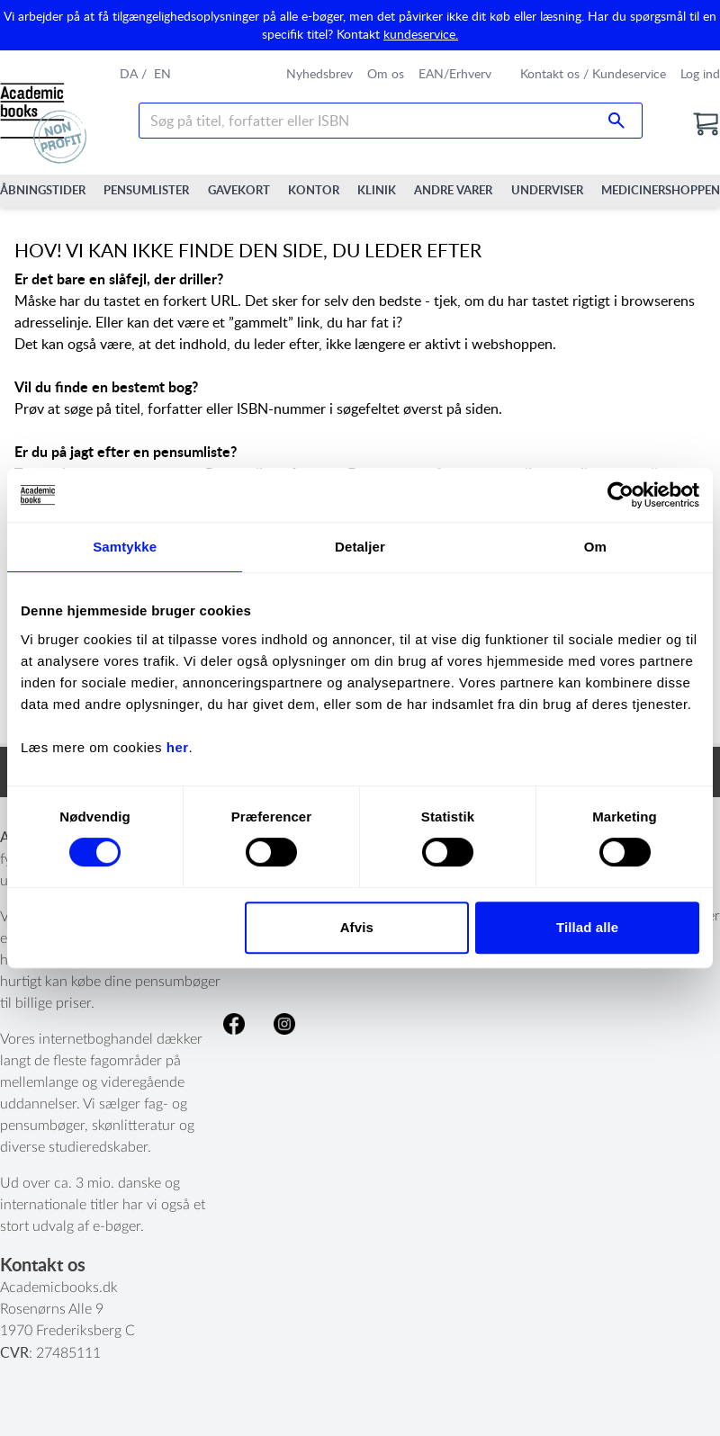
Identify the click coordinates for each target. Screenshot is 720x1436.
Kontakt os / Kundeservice (593, 73)
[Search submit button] (616, 121)
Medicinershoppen (660, 190)
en (162, 73)
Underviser (547, 190)
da (129, 73)
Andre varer (453, 190)
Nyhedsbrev (319, 73)
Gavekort (239, 190)
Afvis (357, 927)
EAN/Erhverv (454, 73)
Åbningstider (43, 190)
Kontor (313, 190)
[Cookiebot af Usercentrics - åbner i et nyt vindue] (620, 494)
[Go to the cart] (705, 124)
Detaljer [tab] (360, 546)
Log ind (700, 73)
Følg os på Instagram (284, 1024)
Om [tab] (595, 546)
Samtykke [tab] (125, 546)
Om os (385, 73)
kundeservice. (420, 33)
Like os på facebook (234, 1024)
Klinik (376, 190)
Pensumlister (146, 190)
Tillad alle (587, 927)
